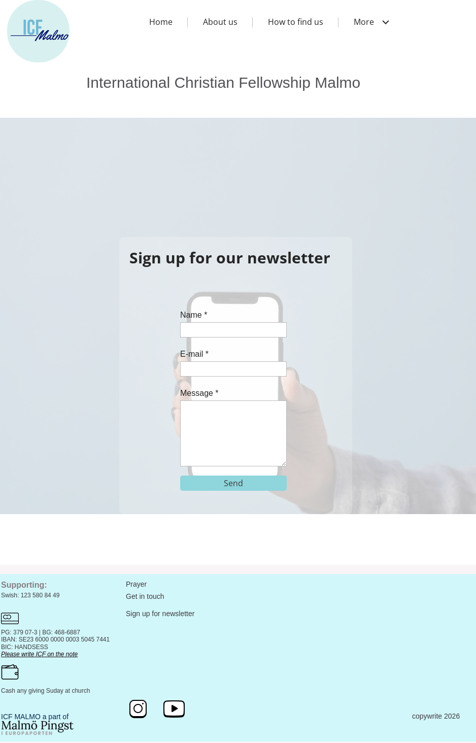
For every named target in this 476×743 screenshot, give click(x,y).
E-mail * (194, 354)
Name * (193, 315)
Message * (199, 393)
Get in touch (145, 596)
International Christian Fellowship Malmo (223, 82)
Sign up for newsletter (160, 614)
